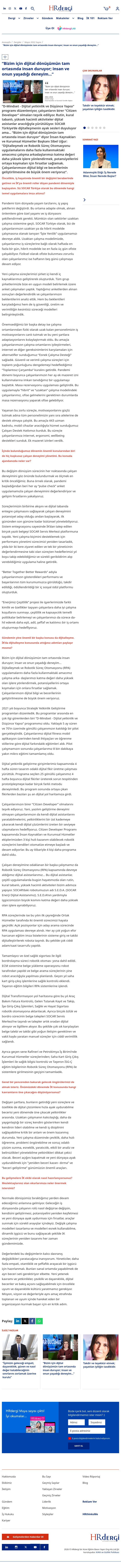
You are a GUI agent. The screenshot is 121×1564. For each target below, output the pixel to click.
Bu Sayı (46, 1476)
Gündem (47, 18)
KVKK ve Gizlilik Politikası (107, 1552)
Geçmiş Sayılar (50, 1483)
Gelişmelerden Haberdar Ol (25, 1536)
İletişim (6, 1489)
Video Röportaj (91, 1476)
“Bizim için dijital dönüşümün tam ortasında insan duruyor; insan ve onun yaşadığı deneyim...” (59, 1368)
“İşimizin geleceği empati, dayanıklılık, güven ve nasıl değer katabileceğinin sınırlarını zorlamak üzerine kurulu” (19, 1370)
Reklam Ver (105, 18)
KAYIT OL (79, 1446)
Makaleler (62, 18)
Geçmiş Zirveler (51, 1495)
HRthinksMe (90, 1514)
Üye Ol (50, 28)
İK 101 (90, 18)
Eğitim (5, 1508)
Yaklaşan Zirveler (52, 1489)
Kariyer (6, 1520)
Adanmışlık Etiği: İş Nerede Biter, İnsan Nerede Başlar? (99, 174)
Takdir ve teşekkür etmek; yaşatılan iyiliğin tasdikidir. (99, 107)
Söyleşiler (47, 1514)
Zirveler (28, 18)
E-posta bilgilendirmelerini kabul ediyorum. (91, 1438)
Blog (81, 18)
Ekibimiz (7, 1483)
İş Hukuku (8, 1514)
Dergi (11, 18)
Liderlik (46, 1501)
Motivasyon (49, 1508)
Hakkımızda (9, 1476)
